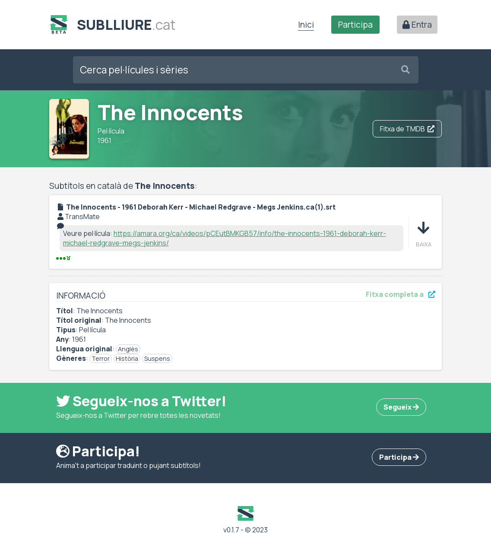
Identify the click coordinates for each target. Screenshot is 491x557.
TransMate (82, 216)
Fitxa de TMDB (407, 129)
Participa (355, 24)
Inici (306, 24)
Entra (417, 24)
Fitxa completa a (400, 294)
